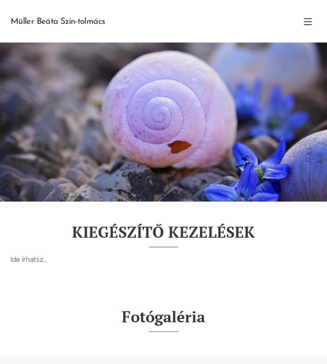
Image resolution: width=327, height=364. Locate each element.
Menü (308, 21)
